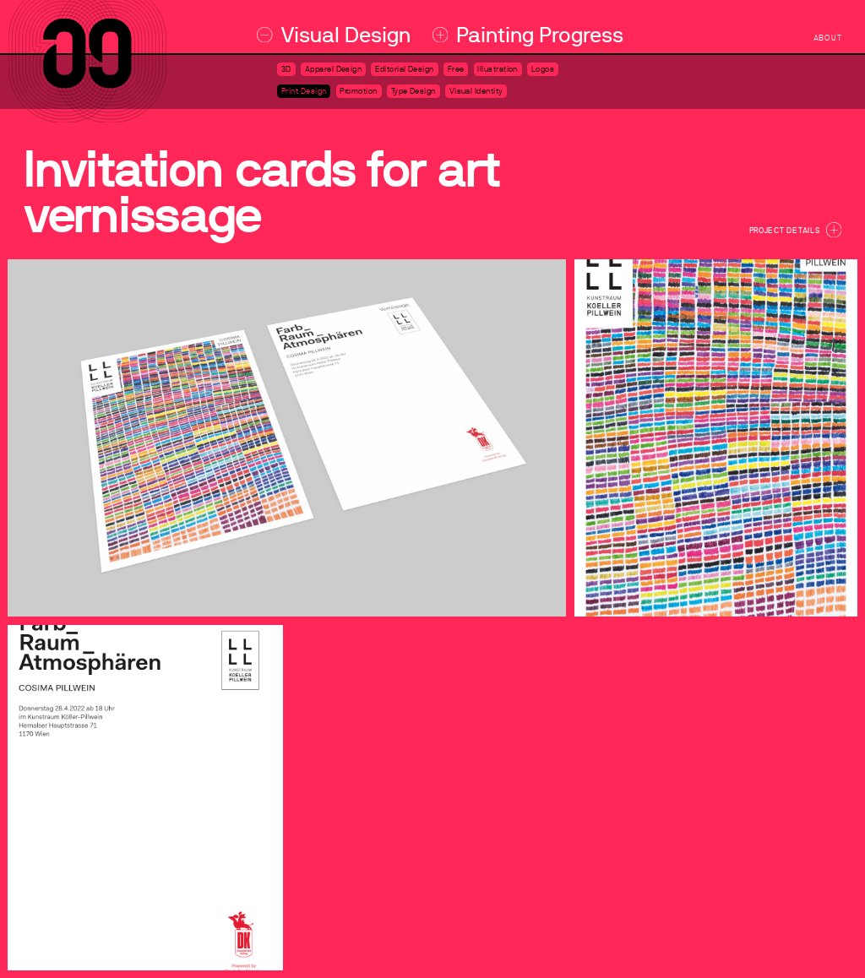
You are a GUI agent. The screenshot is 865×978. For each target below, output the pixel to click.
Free (456, 69)
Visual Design (334, 35)
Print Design (304, 91)
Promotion (358, 91)
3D (286, 69)
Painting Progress (527, 35)
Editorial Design (404, 69)
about (827, 38)
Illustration (497, 69)
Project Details (795, 229)
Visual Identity (476, 91)
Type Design (413, 91)
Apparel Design (333, 69)
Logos (542, 69)
